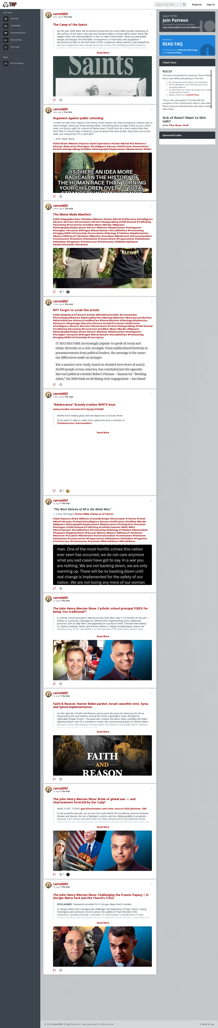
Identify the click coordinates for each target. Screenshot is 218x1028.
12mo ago (58, 396)
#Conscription (95, 233)
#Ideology (110, 233)
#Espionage (73, 323)
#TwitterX (80, 314)
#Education (70, 146)
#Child (122, 221)
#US (131, 143)
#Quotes (84, 143)
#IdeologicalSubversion (133, 320)
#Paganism (73, 241)
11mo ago (58, 304)
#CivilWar (86, 149)
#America (140, 143)
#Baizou (101, 532)
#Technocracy (88, 241)
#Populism (59, 532)
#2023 (56, 518)
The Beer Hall (178, 125)
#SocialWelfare (118, 230)
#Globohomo (142, 238)
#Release (102, 227)
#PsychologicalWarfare (66, 317)
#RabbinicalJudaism (126, 241)
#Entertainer (117, 518)
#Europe (58, 146)
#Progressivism (125, 238)
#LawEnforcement (114, 323)
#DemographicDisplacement (108, 149)
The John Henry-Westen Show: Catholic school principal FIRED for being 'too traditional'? (100, 610)
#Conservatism (107, 238)
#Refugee (84, 230)
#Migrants (118, 224)
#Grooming (59, 224)
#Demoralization (109, 320)
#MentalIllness (110, 541)
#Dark (64, 143)
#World (124, 143)
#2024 (56, 143)
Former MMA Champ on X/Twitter (94, 513)
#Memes (73, 143)
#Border (107, 224)
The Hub (67, 16)
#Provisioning (136, 230)
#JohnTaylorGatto (100, 143)
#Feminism (76, 238)
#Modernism (122, 236)
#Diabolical (66, 314)
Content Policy (174, 52)
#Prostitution (74, 224)
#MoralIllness (127, 541)
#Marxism (95, 236)
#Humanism (90, 238)
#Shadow (86, 219)
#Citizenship (79, 233)
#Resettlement (100, 230)
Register (197, 4)
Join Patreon (175, 20)
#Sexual (131, 221)
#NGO (124, 527)
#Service (97, 323)
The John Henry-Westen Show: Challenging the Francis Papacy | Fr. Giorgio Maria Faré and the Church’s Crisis (101, 896)
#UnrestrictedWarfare (86, 320)
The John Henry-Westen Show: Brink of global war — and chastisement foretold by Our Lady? (94, 800)
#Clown (115, 143)
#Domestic (59, 323)
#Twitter (131, 518)
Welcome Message (188, 50)
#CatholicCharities (109, 527)
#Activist (68, 221)
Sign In (211, 4)
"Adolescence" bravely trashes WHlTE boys (84, 404)
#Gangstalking (71, 149)
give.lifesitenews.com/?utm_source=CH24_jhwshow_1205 (114, 808)
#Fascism (90, 532)
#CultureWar (111, 314)
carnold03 (60, 14)
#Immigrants (133, 227)
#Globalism (59, 241)
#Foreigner (83, 146)
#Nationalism (140, 529)
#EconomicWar (128, 314)
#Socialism (108, 236)
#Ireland (77, 521)
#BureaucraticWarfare (138, 317)
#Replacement (134, 149)
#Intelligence (98, 146)
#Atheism (83, 236)
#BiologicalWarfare (113, 317)
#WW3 (147, 149)
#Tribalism (123, 233)
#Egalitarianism (139, 233)
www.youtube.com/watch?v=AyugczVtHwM (78, 409)
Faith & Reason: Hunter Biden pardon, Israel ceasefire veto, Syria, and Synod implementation (101, 705)
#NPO (132, 527)
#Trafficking (144, 221)
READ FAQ (173, 44)
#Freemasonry (106, 241)
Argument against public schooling (78, 118)
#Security (86, 323)
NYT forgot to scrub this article (76, 310)
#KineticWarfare (62, 320)
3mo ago (57, 16)
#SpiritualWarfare (91, 317)
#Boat (98, 224)
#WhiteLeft (70, 236)
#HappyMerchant (70, 219)
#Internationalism (141, 236)
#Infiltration (124, 146)
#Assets (112, 146)
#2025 (56, 219)
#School (57, 149)
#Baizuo (57, 236)
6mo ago (57, 112)
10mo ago (58, 208)
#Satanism (81, 244)
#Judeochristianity (64, 244)
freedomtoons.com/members (74, 423)
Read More (103, 52)
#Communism (61, 238)
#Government (141, 146)
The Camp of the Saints (70, 24)
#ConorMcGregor (99, 518)
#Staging (58, 233)
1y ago (56, 503)
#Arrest (91, 227)
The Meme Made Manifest (72, 214)
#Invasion (72, 230)
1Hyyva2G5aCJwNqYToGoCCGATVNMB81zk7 (181, 27)
